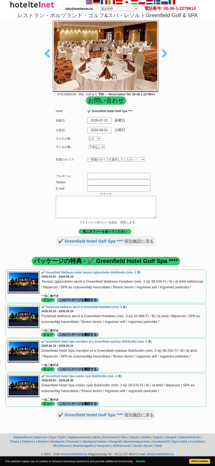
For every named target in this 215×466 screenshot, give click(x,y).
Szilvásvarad (122, 445)
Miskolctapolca (83, 445)
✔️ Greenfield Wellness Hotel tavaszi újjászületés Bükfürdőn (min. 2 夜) (91, 272)
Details (140, 461)
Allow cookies (199, 461)
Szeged (171, 437)
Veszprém (103, 445)
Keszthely (196, 441)
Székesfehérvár (189, 437)
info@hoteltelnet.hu (160, 454)
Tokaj (158, 445)
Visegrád (115, 441)
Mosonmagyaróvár (137, 441)
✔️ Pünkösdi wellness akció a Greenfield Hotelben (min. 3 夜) (84, 307)
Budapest (57, 441)
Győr (62, 437)
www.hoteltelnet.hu (73, 454)
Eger (53, 437)
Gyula (148, 445)
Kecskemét (110, 437)
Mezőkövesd (62, 445)
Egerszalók (179, 441)
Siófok (146, 437)
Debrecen (40, 437)
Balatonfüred (22, 437)
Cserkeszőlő (160, 441)
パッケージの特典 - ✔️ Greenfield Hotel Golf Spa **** (106, 261)
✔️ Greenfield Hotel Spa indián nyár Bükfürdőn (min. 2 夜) (81, 376)
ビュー (48, 300)
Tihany (14, 441)
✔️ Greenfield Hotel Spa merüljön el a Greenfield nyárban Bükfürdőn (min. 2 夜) (96, 341)
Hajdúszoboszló (79, 437)
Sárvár (134, 437)
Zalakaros (28, 441)
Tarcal (137, 445)
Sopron (158, 437)
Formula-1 (74, 441)
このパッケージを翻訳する (78, 300)
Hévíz (97, 437)
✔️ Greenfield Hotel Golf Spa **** (90, 241)
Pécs (124, 437)
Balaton (43, 441)
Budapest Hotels (94, 441)
